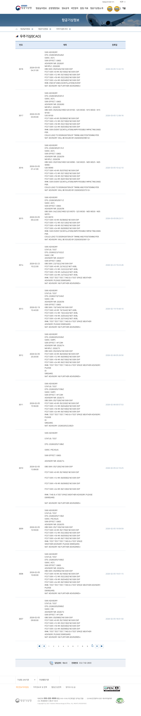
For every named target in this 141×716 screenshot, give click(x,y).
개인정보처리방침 (22, 687)
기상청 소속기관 (23, 680)
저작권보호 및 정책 (40, 687)
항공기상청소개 (96, 8)
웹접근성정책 (56, 687)
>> (102, 646)
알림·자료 (84, 8)
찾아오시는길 (70, 687)
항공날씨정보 (41, 8)
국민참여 (74, 8)
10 (91, 645)
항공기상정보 (43, 29)
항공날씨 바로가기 (108, 2)
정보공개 (65, 8)
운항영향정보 (54, 8)
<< (39, 646)
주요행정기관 (44, 680)
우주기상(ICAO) (62, 29)
